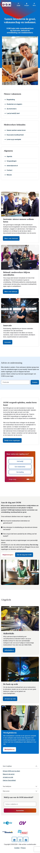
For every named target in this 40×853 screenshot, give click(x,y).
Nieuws (8, 175)
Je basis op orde (10, 699)
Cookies (16, 848)
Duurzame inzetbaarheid (14, 135)
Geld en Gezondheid (9, 780)
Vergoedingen (10, 161)
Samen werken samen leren (15, 130)
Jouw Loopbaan (7, 766)
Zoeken (34, 382)
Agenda (8, 156)
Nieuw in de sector (8, 774)
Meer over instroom (11, 238)
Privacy (23, 848)
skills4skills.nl (9, 650)
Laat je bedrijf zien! (12, 113)
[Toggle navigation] (34, 4)
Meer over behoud (10, 291)
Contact (8, 170)
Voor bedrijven (7, 786)
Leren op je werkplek (12, 139)
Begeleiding (9, 100)
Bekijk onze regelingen (12, 440)
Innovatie (7, 342)
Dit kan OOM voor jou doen (11, 771)
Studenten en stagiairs (13, 104)
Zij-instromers (10, 109)
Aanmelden (20, 810)
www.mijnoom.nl (11, 166)
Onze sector (6, 791)
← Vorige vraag (11, 479)
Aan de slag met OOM (24, 555)
